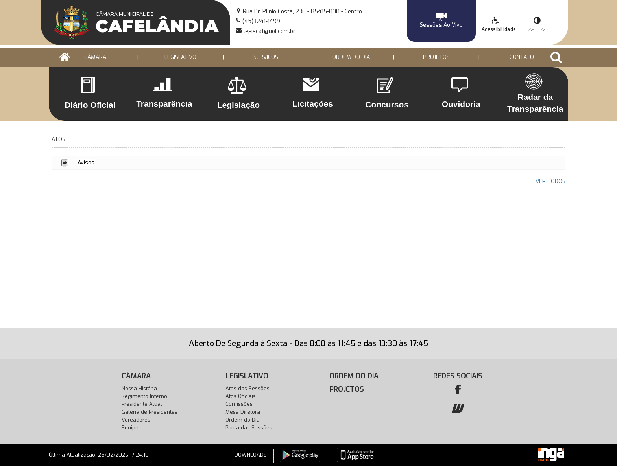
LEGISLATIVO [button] (180, 57)
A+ (531, 29)
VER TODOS (550, 181)
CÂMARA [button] (95, 57)
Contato (522, 57)
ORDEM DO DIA (351, 57)
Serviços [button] (265, 57)
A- (543, 29)
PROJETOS (436, 57)
